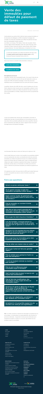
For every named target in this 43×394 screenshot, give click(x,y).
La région (6, 334)
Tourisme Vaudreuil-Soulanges (10, 365)
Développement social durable (29, 350)
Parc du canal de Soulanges (10, 371)
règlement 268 (31, 151)
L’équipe (6, 336)
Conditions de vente (12, 70)
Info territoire (7, 348)
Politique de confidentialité (28, 375)
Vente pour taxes (8, 353)
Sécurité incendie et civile (9, 347)
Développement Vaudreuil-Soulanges (11, 367)
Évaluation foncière (8, 354)
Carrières (26, 369)
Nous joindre (27, 370)
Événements (26, 367)
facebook (26, 372)
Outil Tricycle (27, 365)
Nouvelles (26, 361)
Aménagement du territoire (10, 344)
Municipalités (8, 342)
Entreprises (26, 336)
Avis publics (26, 362)
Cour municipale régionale (28, 331)
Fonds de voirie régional (9, 356)
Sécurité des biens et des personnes (30, 347)
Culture (25, 348)
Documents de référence (29, 364)
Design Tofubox (21, 388)
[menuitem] (31, 376)
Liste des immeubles (12, 65)
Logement (25, 334)
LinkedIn (26, 373)
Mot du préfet (7, 331)
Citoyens (26, 329)
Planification (27, 342)
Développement (8, 361)
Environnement (26, 333)
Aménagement (26, 344)
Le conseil (7, 333)
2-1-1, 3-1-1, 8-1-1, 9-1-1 (28, 337)
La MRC (6, 329)
